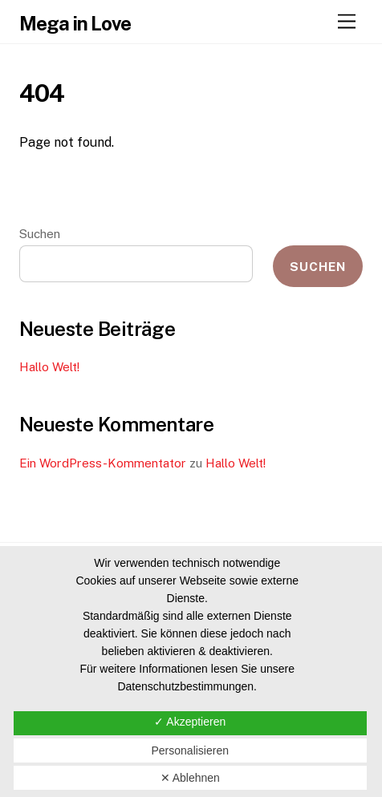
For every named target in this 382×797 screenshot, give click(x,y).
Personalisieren (190, 750)
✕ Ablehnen (190, 777)
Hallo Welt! (49, 367)
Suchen (39, 234)
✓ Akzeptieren (190, 721)
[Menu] (347, 22)
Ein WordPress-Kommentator (102, 463)
